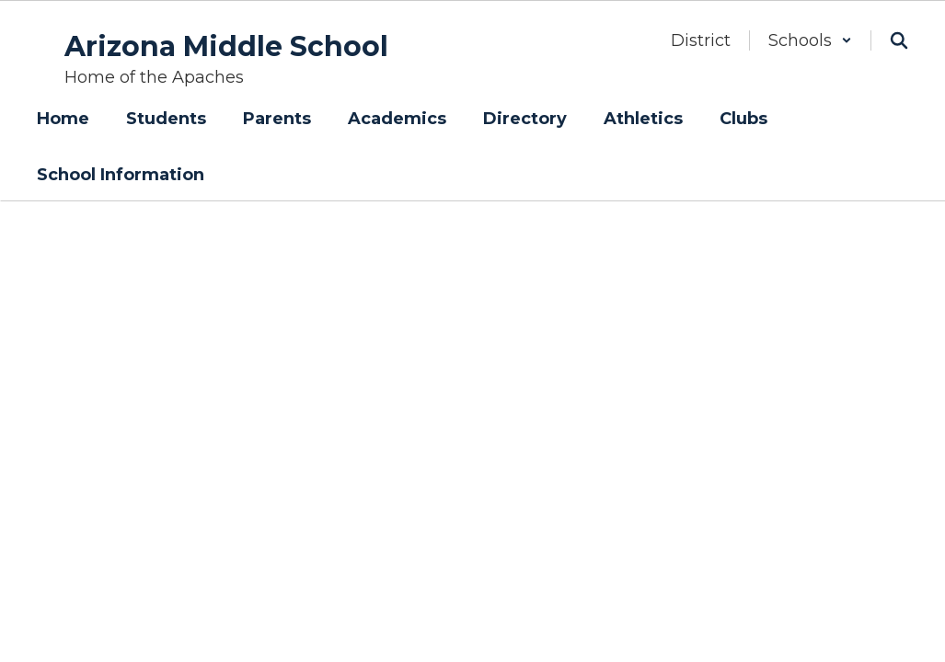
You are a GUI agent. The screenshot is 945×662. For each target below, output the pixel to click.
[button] (810, 40)
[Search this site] (899, 40)
